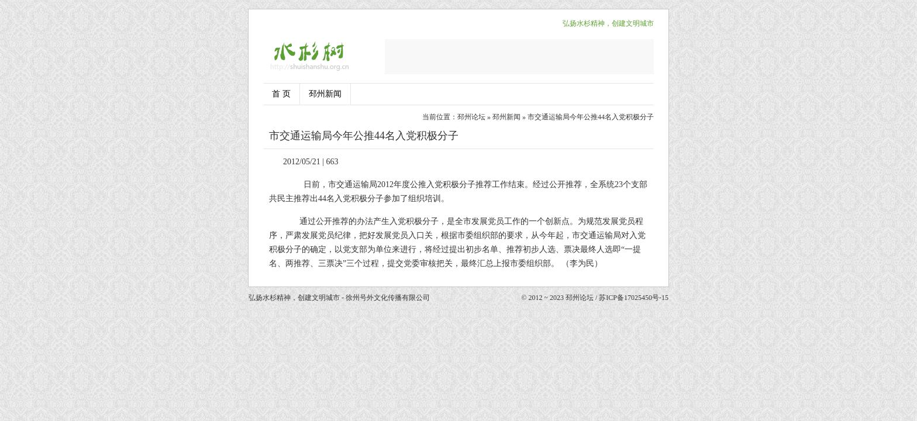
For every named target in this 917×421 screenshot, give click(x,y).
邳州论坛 (471, 117)
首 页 (281, 93)
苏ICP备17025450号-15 (633, 298)
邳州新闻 (325, 93)
